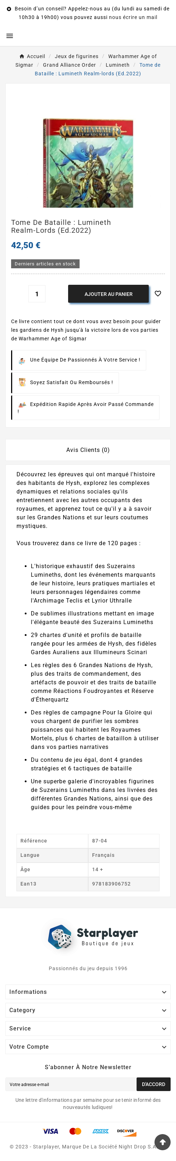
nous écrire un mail (133, 17)
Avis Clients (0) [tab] (88, 450)
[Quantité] (37, 293)
